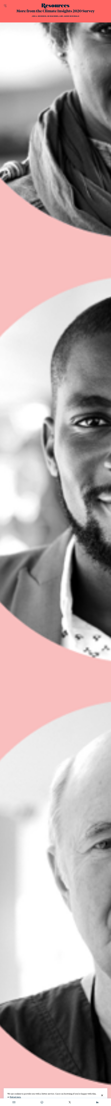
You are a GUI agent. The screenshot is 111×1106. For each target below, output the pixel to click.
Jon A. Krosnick (39, 16)
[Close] (102, 1095)
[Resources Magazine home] (55, 6)
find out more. (15, 1097)
